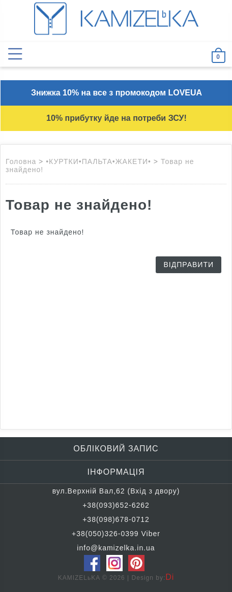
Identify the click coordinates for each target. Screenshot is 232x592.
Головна (21, 161)
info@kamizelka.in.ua (116, 548)
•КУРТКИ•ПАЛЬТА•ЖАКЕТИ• (98, 161)
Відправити (188, 264)
